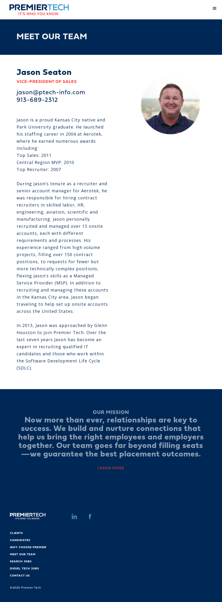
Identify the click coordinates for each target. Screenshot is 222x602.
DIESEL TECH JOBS (24, 568)
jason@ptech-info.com (51, 93)
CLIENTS (16, 533)
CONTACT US (20, 575)
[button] (215, 8)
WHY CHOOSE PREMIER (28, 547)
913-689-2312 (37, 100)
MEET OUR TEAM (23, 554)
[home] (34, 9)
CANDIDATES (20, 540)
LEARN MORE (111, 468)
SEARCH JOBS (21, 561)
